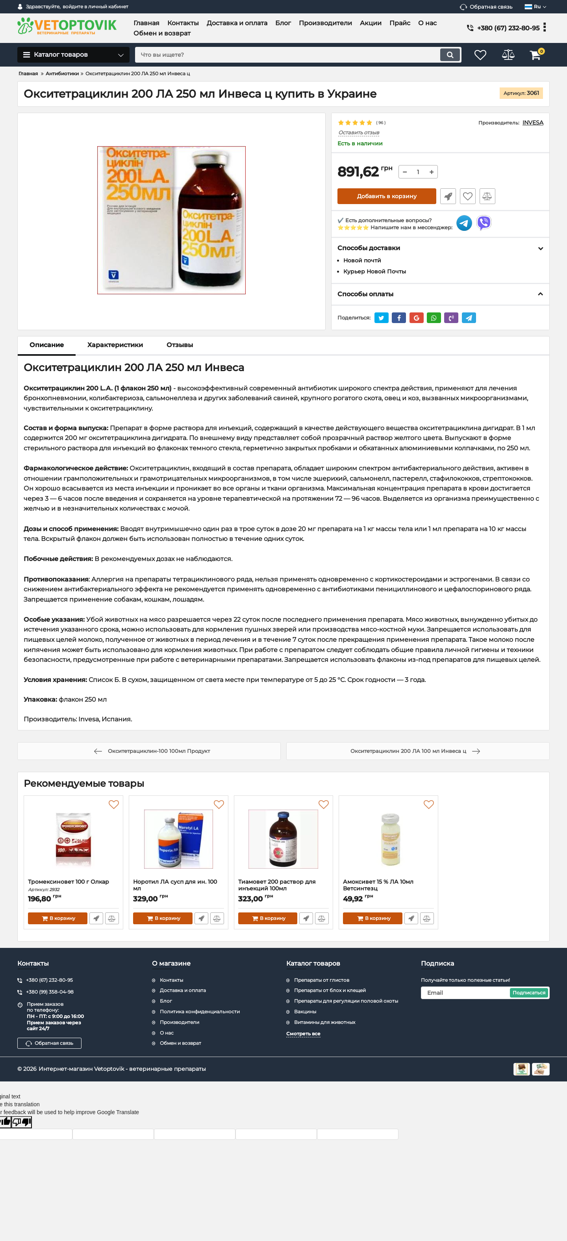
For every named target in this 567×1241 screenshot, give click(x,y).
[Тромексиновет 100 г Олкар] (73, 839)
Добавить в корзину (387, 196)
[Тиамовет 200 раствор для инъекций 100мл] (283, 839)
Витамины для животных (324, 1022)
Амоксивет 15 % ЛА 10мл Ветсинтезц (388, 889)
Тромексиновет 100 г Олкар (73, 885)
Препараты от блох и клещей (330, 990)
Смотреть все (303, 1034)
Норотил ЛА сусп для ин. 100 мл (178, 889)
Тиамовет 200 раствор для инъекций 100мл (283, 889)
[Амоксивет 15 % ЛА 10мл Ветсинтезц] (388, 839)
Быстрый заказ (448, 196)
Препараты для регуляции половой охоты (346, 1001)
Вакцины (305, 1011)
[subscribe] (485, 992)
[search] (298, 55)
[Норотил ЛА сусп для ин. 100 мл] (178, 839)
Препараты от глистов (321, 980)
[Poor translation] (21, 1122)
